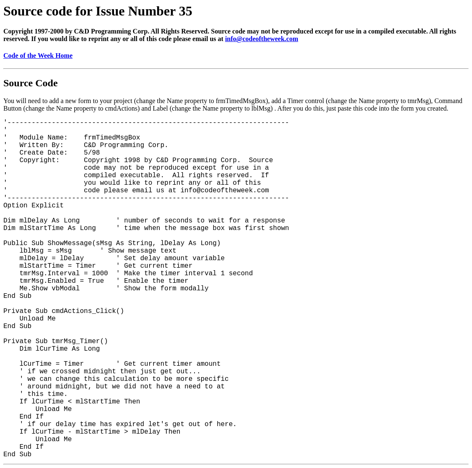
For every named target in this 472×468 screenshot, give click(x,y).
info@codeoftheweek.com (261, 38)
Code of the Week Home (38, 55)
